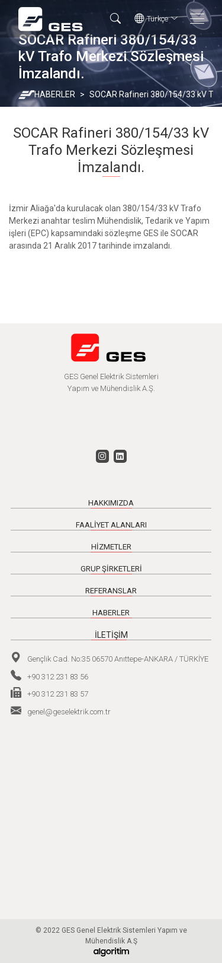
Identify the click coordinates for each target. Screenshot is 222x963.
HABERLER (54, 94)
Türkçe (156, 19)
